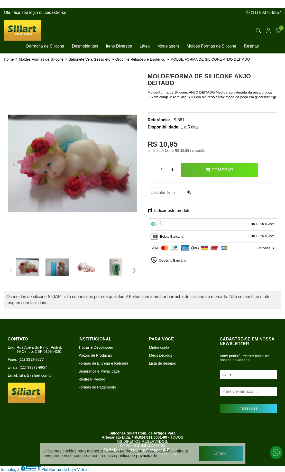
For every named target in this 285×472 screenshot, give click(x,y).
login (34, 12)
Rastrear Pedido (91, 379)
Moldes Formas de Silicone (211, 46)
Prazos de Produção (95, 355)
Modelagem (168, 46)
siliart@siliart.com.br (36, 375)
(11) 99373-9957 (263, 12)
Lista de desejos (162, 363)
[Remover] (151, 170)
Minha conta (159, 347)
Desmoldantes (85, 46)
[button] (13, 163)
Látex (145, 46)
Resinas (251, 46)
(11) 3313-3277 (31, 359)
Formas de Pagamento (97, 387)
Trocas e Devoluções (95, 347)
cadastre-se (55, 12)
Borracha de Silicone (45, 46)
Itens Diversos (119, 46)
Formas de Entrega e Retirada (103, 363)
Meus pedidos (160, 355)
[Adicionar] (172, 170)
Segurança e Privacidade (99, 371)
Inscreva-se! (248, 408)
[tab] (213, 224)
